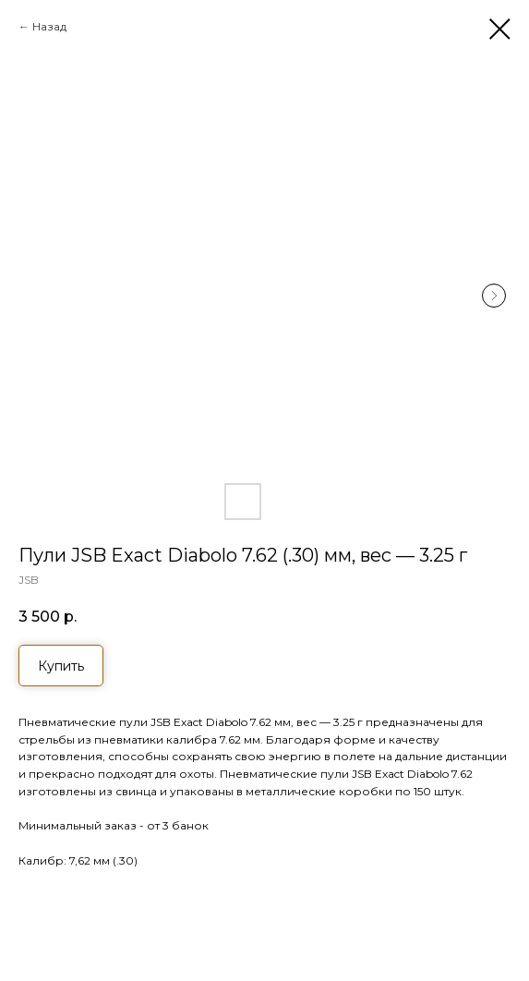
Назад (49, 26)
